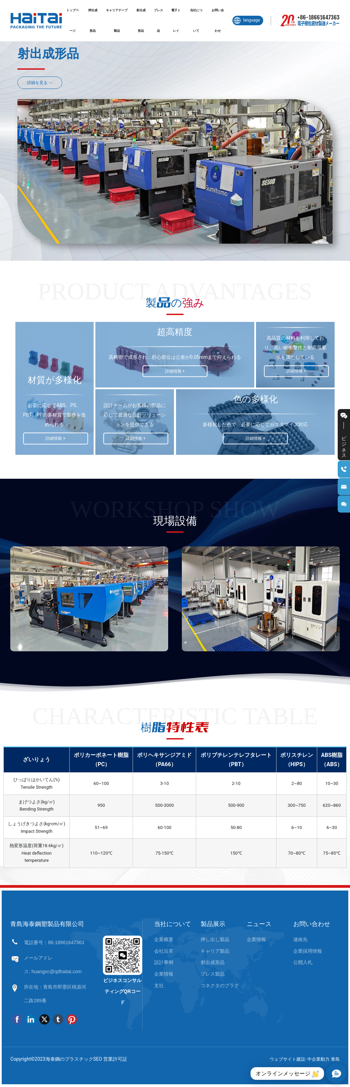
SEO (97, 1059)
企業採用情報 (307, 951)
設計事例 (163, 962)
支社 (159, 985)
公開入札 (302, 962)
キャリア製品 (215, 951)
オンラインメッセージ (287, 1074)
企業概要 (163, 939)
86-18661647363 (66, 942)
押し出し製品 (215, 939)
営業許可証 (115, 1059)
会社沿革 (163, 951)
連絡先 (300, 939)
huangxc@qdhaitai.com (56, 971)
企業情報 (163, 974)
